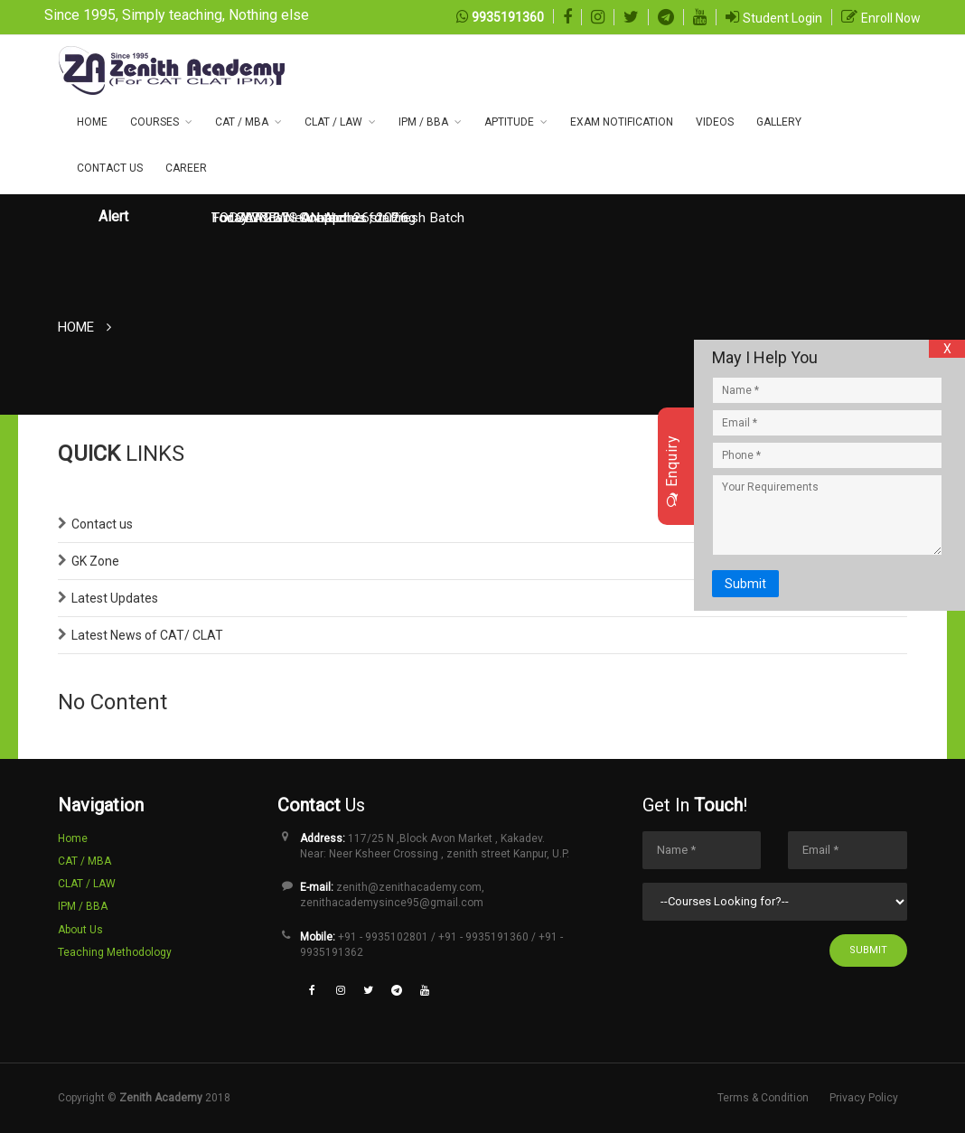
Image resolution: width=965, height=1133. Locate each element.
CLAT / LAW (333, 122)
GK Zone (95, 561)
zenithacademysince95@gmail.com (391, 902)
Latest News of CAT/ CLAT (147, 635)
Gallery (778, 122)
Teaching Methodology (115, 952)
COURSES (154, 122)
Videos (715, 122)
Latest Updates (114, 598)
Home (92, 122)
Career (186, 168)
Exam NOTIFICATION (621, 122)
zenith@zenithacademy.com (409, 887)
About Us (80, 929)
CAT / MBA (241, 122)
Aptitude (509, 122)
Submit (868, 950)
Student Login (782, 18)
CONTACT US (110, 168)
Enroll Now (891, 18)
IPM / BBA (423, 122)
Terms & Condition (763, 1097)
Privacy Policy (863, 1097)
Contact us (102, 524)
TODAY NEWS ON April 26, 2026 (309, 218)
